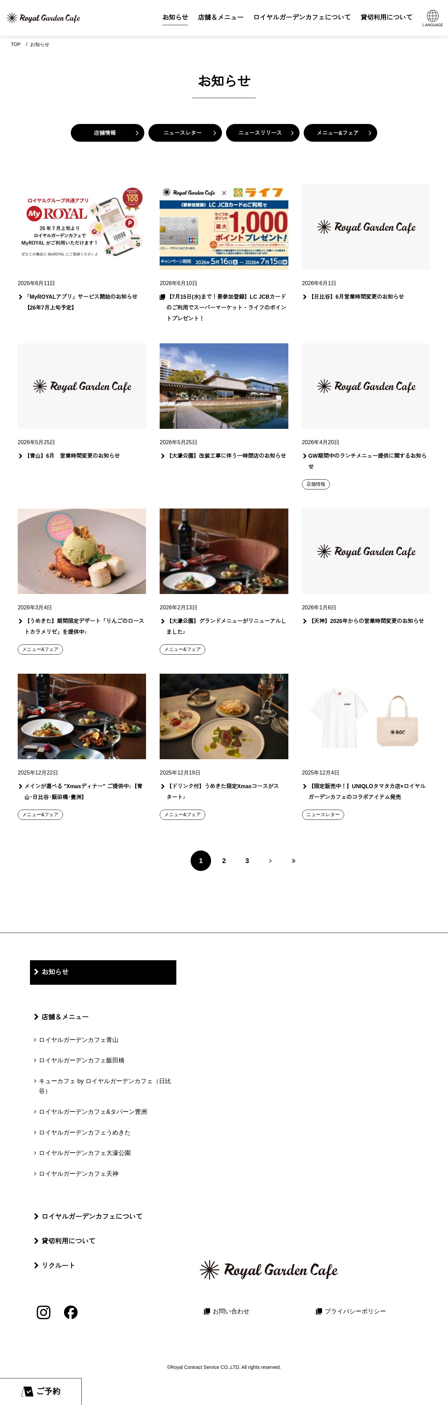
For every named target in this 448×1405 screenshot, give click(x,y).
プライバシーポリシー (355, 1311)
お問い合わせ (231, 1311)
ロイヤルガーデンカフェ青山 (78, 1039)
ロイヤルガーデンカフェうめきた (85, 1132)
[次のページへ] (270, 860)
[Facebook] (70, 1312)
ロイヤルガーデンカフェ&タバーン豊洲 (93, 1111)
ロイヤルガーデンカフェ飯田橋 (82, 1060)
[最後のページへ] (293, 860)
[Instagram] (43, 1312)
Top (16, 44)
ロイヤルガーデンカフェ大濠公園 (85, 1153)
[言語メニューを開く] (432, 18)
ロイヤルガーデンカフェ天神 (78, 1173)
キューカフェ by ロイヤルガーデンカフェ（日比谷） (105, 1086)
